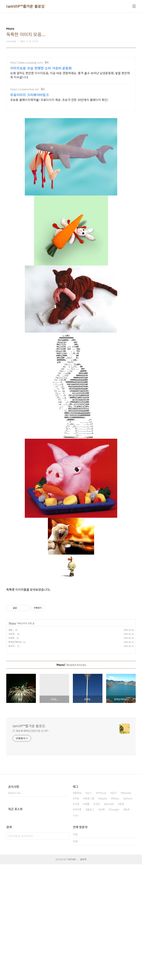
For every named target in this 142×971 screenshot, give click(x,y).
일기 (114, 899)
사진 (97, 910)
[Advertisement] (71, 83)
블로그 (90, 916)
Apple (103, 905)
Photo (12, 729)
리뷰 (76, 905)
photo (129, 905)
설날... (11, 736)
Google (114, 916)
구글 (76, 910)
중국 (127, 916)
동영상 (78, 899)
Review (126, 899)
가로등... (12, 740)
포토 (121, 910)
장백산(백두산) (15, 748)
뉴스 (89, 899)
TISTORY (71, 965)
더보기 (76, 922)
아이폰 (78, 916)
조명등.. (12, 744)
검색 (65, 942)
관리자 (83, 965)
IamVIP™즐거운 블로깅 (25, 6)
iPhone (101, 899)
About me (14, 899)
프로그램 (89, 905)
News (116, 905)
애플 (87, 910)
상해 (102, 916)
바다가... (12, 752)
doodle (109, 910)
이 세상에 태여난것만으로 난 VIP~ (31, 837)
